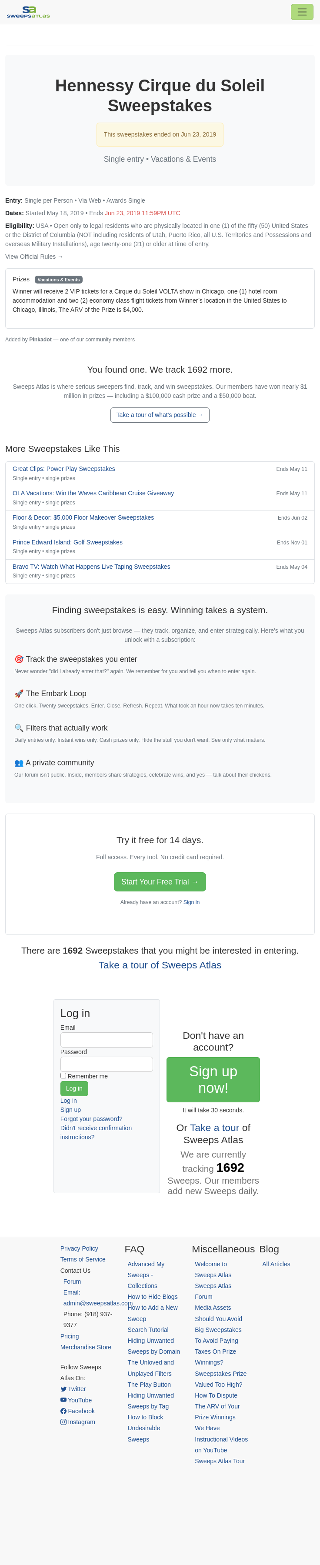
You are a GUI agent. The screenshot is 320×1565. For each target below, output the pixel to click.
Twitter (73, 1388)
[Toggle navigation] (302, 12)
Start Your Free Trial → (160, 882)
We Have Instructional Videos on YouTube (221, 1439)
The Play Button (149, 1384)
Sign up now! (213, 1079)
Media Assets (213, 1307)
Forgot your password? (91, 1118)
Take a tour (214, 1127)
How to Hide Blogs (152, 1296)
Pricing (69, 1336)
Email (68, 1027)
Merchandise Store (86, 1347)
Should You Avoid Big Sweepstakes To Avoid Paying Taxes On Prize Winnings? (218, 1340)
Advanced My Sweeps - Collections (145, 1275)
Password (73, 1051)
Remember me (88, 1076)
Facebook (77, 1411)
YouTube (76, 1400)
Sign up (70, 1109)
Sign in (191, 902)
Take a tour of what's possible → (159, 414)
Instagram (77, 1421)
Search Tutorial (147, 1329)
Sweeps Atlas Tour (220, 1461)
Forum (72, 1281)
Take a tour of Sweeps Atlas (160, 965)
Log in (68, 1100)
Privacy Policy (79, 1248)
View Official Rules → (34, 256)
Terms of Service (83, 1259)
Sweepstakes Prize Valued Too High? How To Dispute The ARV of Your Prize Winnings (221, 1395)
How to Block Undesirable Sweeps (145, 1428)
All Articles (276, 1264)
